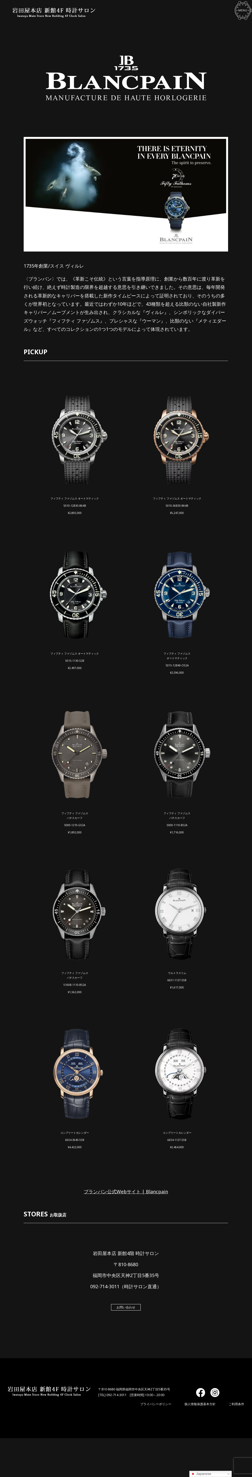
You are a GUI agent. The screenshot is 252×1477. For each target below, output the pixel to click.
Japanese (201, 1474)
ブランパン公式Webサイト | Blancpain (126, 1191)
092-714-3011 (116, 1395)
